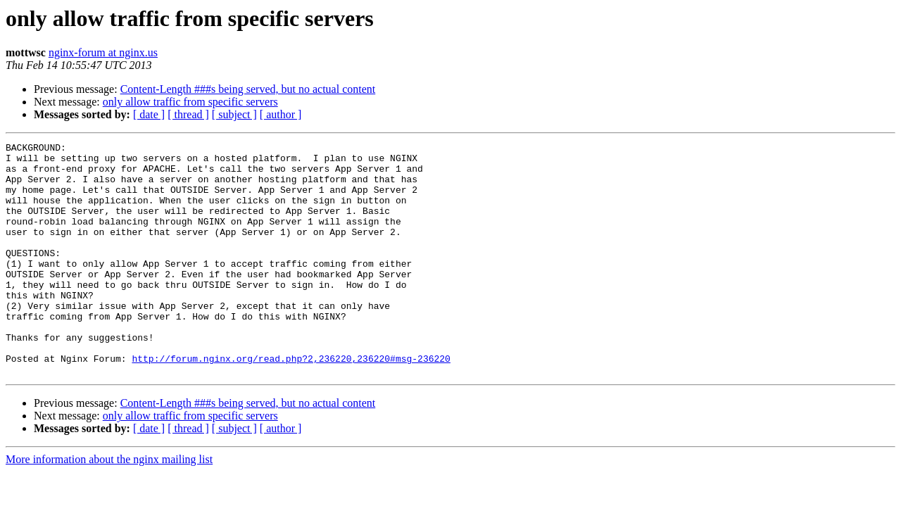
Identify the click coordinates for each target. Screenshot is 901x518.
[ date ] (149, 114)
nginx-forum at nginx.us (103, 52)
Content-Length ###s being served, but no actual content (248, 89)
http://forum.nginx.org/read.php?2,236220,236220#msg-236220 (291, 402)
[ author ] (281, 114)
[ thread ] (188, 114)
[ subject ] (234, 114)
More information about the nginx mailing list (109, 506)
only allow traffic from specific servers (190, 102)
